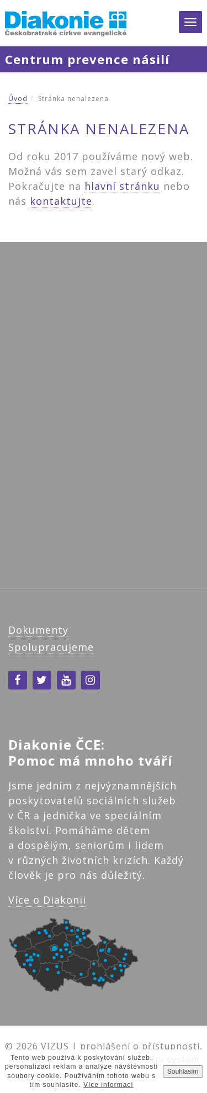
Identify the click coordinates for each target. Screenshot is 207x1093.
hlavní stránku (122, 186)
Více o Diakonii (47, 899)
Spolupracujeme (51, 647)
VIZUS (55, 1046)
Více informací (108, 1085)
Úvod (18, 98)
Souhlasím (183, 1071)
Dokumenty (38, 629)
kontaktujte (61, 201)
